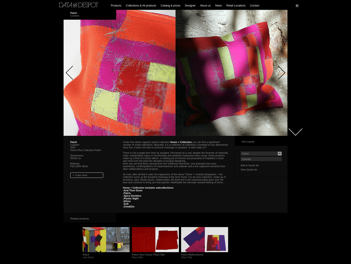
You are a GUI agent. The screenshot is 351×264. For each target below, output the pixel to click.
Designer (190, 5)
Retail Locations (235, 5)
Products (116, 5)
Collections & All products (141, 5)
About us (205, 5)
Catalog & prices (170, 5)
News (218, 5)
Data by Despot (78, 5)
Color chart (81, 175)
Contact (254, 5)
